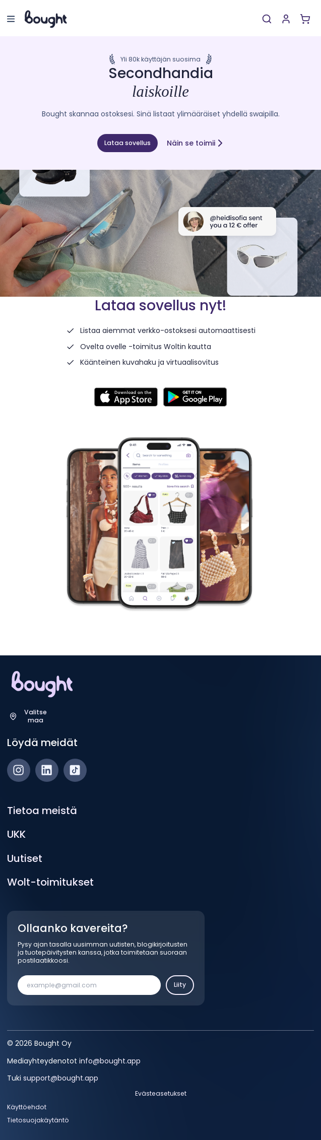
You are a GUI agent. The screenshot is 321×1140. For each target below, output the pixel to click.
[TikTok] (75, 770)
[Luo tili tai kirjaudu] (286, 19)
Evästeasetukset (160, 1094)
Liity (180, 984)
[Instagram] (18, 770)
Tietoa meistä (42, 810)
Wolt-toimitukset (50, 882)
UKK (16, 834)
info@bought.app (110, 1061)
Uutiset (24, 858)
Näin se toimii (195, 143)
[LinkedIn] (46, 770)
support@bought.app (60, 1078)
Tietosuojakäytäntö (38, 1120)
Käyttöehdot (26, 1107)
